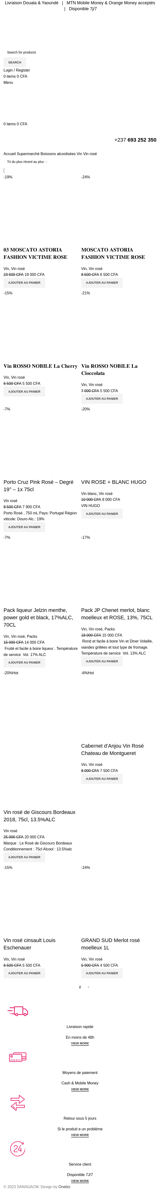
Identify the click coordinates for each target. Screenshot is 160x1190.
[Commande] (27, 162)
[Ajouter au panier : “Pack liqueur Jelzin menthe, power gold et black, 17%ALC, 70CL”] (24, 663)
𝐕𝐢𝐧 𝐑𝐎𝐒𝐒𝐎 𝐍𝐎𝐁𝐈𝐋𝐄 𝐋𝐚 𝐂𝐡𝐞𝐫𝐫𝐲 (41, 366)
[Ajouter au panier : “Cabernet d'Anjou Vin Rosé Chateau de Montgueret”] (102, 779)
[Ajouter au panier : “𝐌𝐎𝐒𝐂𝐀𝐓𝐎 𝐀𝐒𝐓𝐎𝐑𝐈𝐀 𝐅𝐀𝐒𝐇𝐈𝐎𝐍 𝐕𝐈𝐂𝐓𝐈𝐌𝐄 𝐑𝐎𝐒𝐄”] (102, 283)
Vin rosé (18, 269)
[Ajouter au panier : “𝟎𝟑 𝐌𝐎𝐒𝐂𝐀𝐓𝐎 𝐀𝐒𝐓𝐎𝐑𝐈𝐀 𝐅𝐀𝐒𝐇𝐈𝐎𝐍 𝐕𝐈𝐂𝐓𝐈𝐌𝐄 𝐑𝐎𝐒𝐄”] (24, 283)
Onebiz (64, 1187)
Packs (32, 636)
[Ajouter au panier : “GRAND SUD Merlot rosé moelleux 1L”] (102, 973)
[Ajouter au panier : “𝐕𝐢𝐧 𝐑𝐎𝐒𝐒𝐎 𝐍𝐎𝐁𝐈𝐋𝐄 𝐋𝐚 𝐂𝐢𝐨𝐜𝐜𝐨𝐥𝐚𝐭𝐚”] (102, 399)
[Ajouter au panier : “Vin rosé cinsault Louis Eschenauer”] (24, 973)
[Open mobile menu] (8, 83)
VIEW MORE (80, 1043)
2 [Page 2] (80, 987)
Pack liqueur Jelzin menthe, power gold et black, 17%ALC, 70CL (38, 617)
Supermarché (29, 154)
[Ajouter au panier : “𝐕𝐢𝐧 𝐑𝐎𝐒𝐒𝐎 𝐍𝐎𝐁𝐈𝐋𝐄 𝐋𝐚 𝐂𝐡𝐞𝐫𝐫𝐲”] (24, 391)
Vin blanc (89, 494)
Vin (80, 154)
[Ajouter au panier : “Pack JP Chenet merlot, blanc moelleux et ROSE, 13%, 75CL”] (102, 661)
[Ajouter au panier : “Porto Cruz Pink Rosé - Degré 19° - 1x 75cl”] (24, 527)
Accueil (10, 154)
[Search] (80, 52)
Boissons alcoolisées (59, 154)
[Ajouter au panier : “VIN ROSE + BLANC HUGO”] (102, 514)
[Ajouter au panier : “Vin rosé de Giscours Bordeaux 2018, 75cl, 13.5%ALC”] (24, 857)
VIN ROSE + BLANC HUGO (114, 482)
